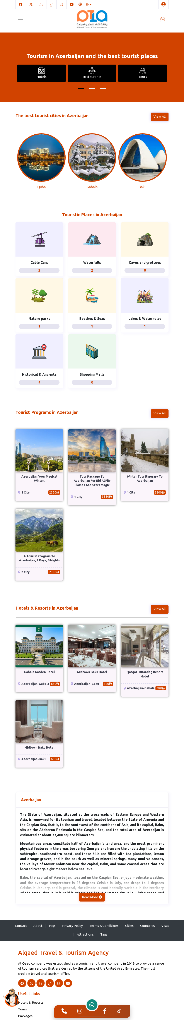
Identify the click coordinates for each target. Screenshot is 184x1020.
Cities (129, 925)
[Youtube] (72, 4)
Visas (165, 925)
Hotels (41, 73)
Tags (103, 934)
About (38, 925)
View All (159, 116)
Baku (143, 187)
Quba (41, 187)
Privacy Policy (72, 925)
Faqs (52, 925)
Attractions (85, 934)
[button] (81, 88)
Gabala (92, 187)
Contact (21, 925)
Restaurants (92, 73)
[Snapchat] (41, 4)
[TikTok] (51, 4)
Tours (142, 73)
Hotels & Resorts (30, 1002)
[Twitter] (31, 4)
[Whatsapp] (162, 19)
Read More (92, 897)
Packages (25, 1016)
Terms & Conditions (104, 925)
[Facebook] (20, 4)
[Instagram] (61, 4)
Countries (147, 925)
